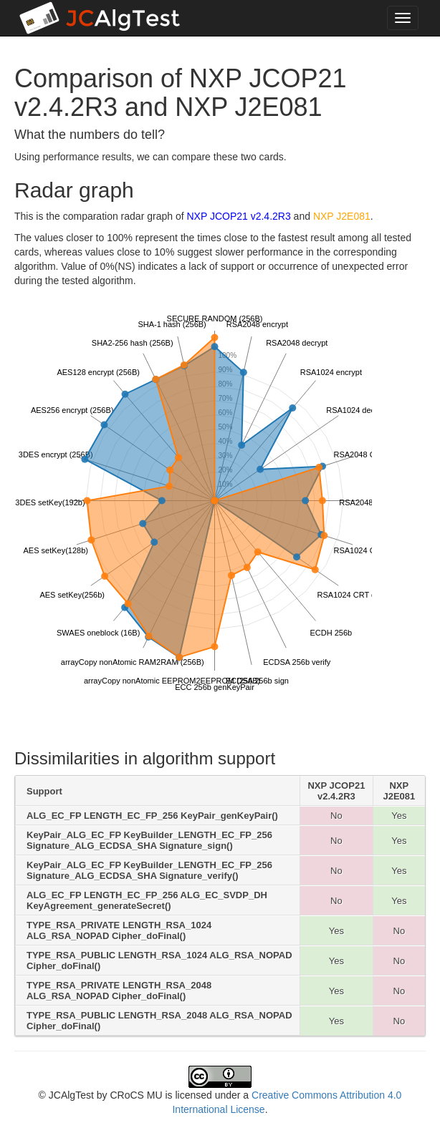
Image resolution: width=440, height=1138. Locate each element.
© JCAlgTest (66, 1095)
